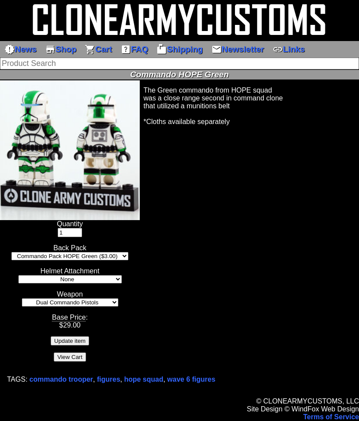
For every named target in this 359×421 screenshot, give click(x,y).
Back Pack (69, 248)
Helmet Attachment (69, 271)
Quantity (70, 224)
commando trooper (61, 379)
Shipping (179, 49)
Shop (60, 49)
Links (289, 49)
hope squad (143, 379)
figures (108, 379)
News (20, 49)
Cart (98, 49)
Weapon (70, 294)
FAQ (134, 49)
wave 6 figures (191, 379)
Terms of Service (331, 417)
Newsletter (237, 49)
